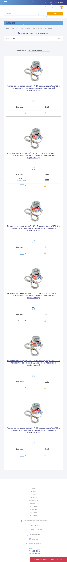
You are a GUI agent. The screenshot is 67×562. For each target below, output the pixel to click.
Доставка (33, 506)
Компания (33, 509)
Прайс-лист (33, 497)
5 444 (47, 174)
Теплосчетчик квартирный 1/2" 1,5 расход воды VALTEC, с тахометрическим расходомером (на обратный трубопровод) (33, 295)
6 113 (47, 382)
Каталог (10, 23)
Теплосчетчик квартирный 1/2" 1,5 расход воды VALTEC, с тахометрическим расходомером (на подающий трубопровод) (33, 228)
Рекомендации (33, 500)
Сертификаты (33, 503)
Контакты (33, 515)
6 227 (47, 107)
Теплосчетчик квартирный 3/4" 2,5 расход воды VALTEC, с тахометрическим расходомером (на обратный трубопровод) (33, 88)
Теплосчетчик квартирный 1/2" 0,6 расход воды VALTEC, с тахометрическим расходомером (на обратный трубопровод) (33, 155)
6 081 (47, 247)
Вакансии (33, 512)
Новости (33, 492)
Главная (33, 489)
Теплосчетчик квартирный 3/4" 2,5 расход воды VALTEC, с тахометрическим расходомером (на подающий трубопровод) (33, 430)
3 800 (47, 180)
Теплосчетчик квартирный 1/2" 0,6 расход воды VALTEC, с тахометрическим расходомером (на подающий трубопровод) (33, 363)
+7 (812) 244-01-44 (55, 2)
